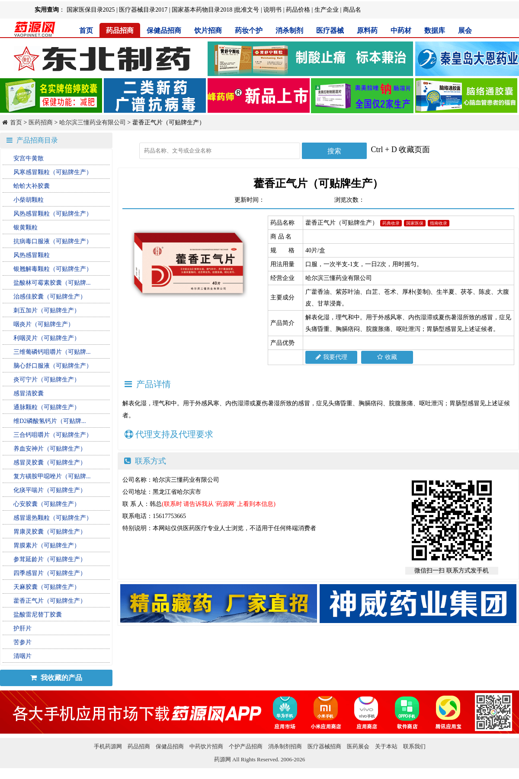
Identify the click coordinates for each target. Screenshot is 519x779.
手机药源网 (108, 746)
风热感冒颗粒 (31, 255)
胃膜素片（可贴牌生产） (46, 545)
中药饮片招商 (206, 746)
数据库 (434, 30)
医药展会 (358, 746)
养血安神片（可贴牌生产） (49, 448)
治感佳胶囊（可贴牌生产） (49, 296)
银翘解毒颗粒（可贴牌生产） (52, 269)
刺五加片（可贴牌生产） (46, 310)
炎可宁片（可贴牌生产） (46, 379)
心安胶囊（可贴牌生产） (46, 504)
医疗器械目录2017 (143, 9)
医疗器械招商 (324, 746)
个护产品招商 (246, 746)
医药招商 (41, 122)
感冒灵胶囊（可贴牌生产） (49, 462)
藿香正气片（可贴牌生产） (49, 601)
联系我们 (414, 746)
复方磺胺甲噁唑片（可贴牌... (52, 476)
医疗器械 (330, 30)
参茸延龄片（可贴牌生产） (49, 559)
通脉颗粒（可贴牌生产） (46, 407)
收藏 (387, 357)
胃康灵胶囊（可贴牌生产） (49, 531)
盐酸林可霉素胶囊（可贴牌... (52, 283)
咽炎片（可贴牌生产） (43, 324)
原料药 (367, 30)
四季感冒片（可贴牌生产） (49, 573)
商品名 (352, 9)
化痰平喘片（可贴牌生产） (49, 490)
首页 (86, 30)
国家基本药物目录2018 (202, 9)
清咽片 (22, 656)
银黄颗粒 (25, 227)
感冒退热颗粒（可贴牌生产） (52, 518)
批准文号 (247, 9)
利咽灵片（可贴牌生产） (46, 338)
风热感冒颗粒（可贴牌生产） (52, 213)
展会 (465, 30)
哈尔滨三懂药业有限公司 (92, 122)
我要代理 (331, 357)
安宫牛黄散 (28, 158)
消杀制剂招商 (285, 746)
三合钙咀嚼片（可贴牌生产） (52, 435)
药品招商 (120, 30)
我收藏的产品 (56, 677)
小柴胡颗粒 (28, 200)
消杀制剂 (289, 30)
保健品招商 (164, 30)
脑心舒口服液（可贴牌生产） (52, 365)
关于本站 (386, 746)
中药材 (401, 30)
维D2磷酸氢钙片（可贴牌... (49, 421)
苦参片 (22, 642)
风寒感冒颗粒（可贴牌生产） (52, 172)
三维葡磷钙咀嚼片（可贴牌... (52, 352)
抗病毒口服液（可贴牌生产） (52, 241)
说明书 (272, 9)
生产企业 (326, 9)
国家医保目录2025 (91, 9)
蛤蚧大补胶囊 (31, 186)
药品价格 (298, 9)
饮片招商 (208, 30)
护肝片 (22, 628)
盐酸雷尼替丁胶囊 (37, 614)
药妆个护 (249, 30)
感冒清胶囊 (28, 393)
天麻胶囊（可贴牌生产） (46, 587)
